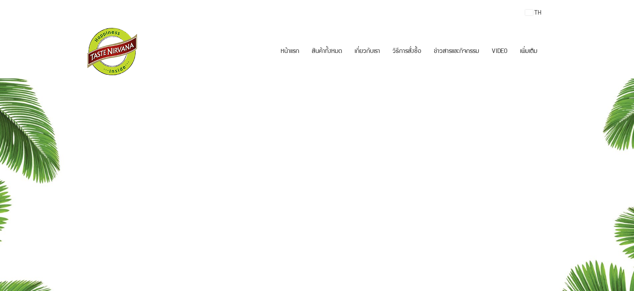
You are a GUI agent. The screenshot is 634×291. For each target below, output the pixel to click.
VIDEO (499, 52)
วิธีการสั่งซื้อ (407, 52)
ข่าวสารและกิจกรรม (456, 52)
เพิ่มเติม (528, 52)
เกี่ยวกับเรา (367, 52)
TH (533, 12)
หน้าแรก (290, 52)
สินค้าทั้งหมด (327, 52)
